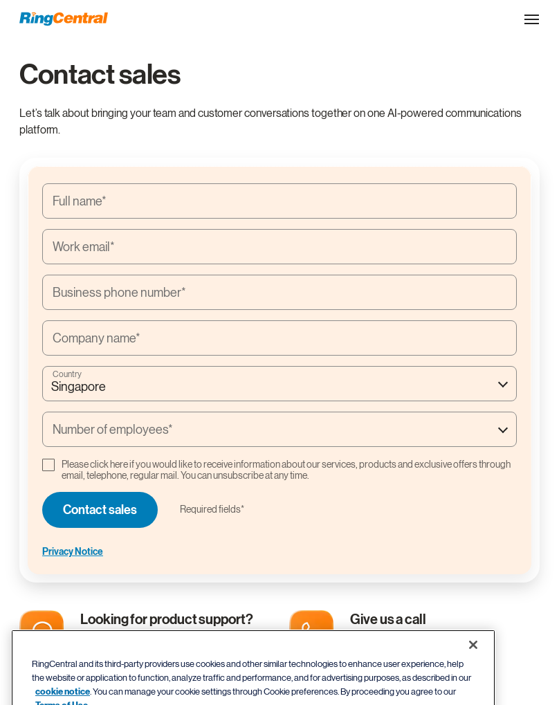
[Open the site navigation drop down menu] (532, 19)
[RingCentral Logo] (63, 19)
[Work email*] (279, 246)
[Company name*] (279, 338)
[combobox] (279, 383)
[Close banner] (473, 665)
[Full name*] (279, 201)
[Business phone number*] (279, 292)
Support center (126, 639)
